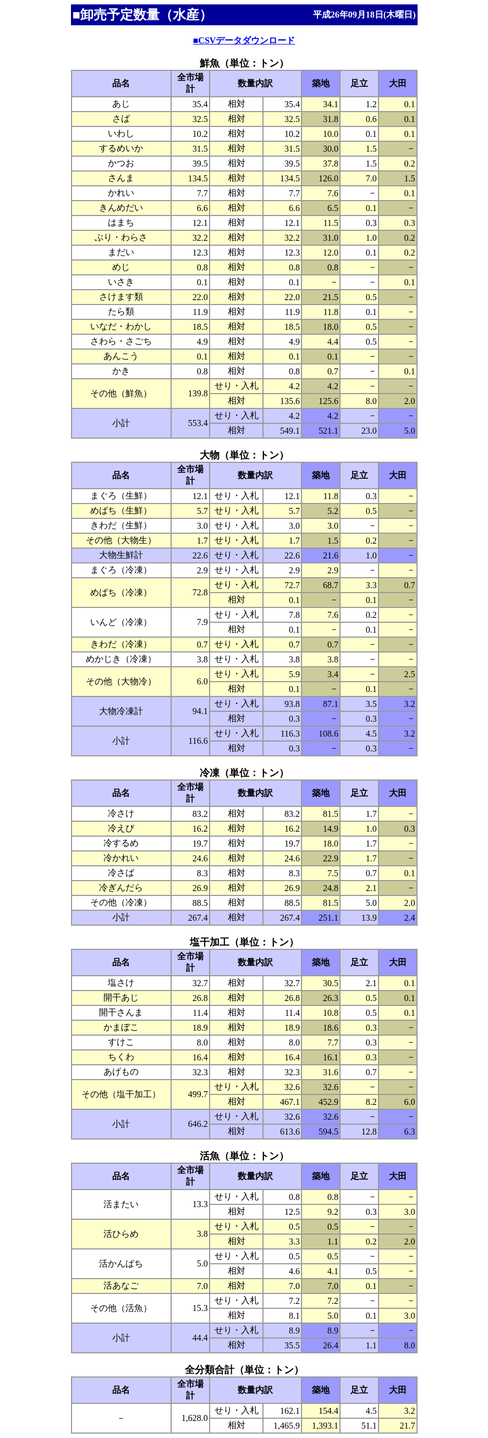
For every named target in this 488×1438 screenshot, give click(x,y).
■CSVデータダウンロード (244, 40)
